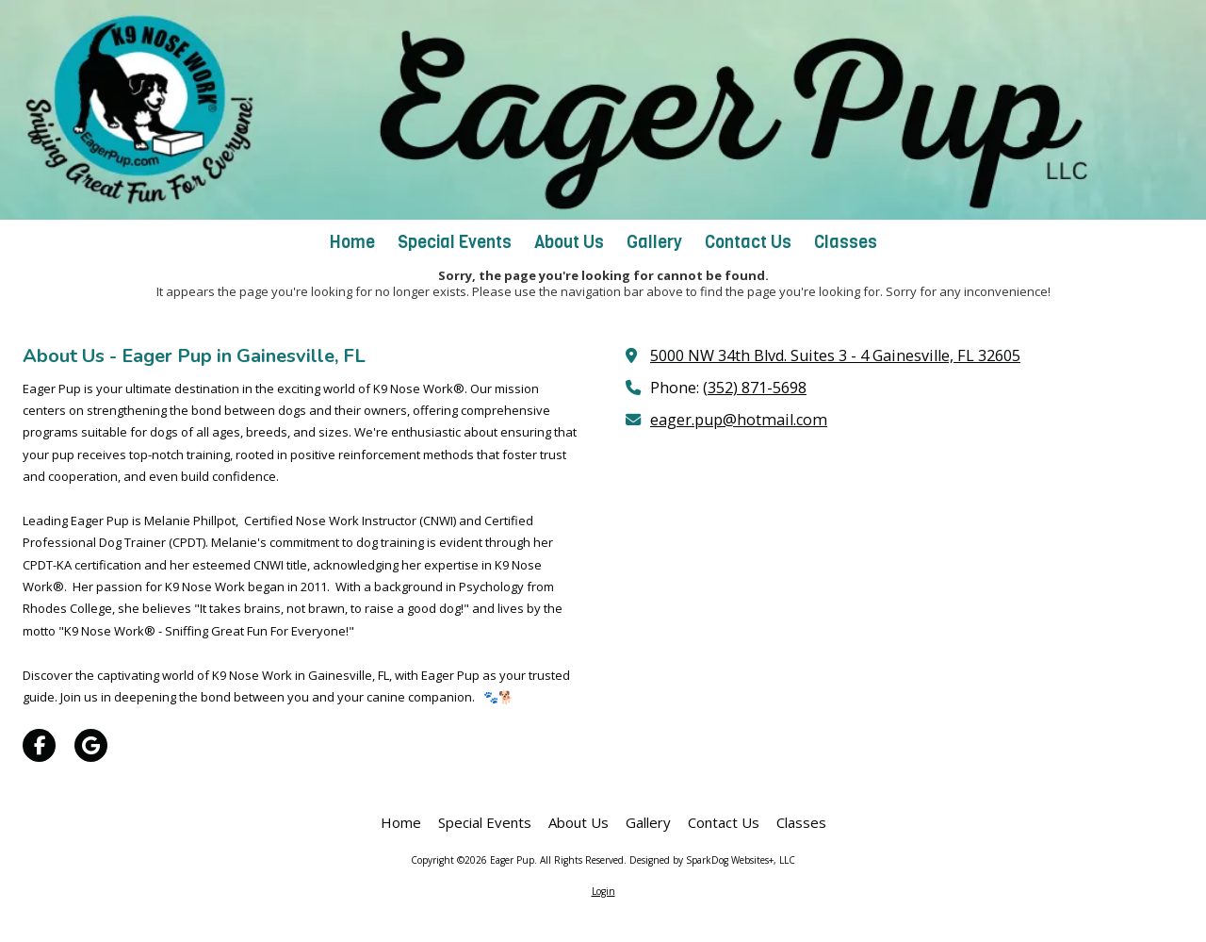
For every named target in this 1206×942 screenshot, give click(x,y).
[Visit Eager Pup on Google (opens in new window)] (90, 745)
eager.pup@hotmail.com (738, 419)
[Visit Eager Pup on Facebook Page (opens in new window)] (39, 745)
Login (603, 891)
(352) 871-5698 (755, 387)
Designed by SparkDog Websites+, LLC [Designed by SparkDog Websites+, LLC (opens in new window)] (712, 860)
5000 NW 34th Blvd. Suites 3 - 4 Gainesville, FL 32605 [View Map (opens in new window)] (835, 355)
